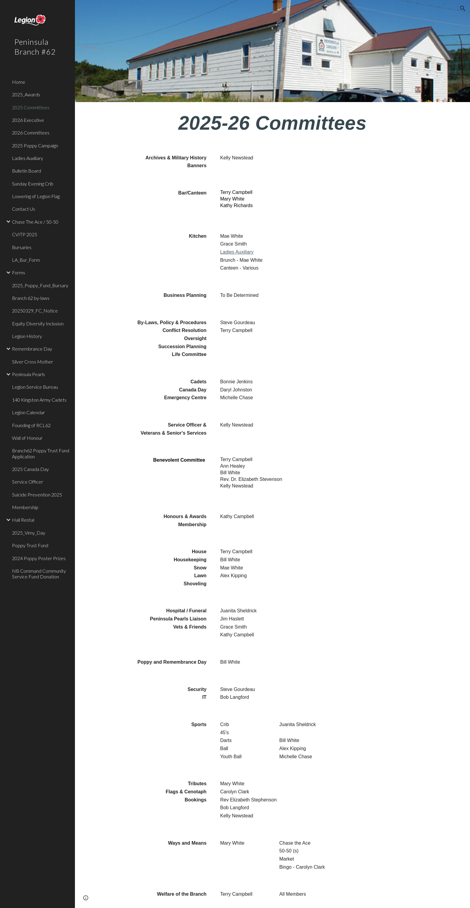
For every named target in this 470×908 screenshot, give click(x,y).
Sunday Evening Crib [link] (32, 183)
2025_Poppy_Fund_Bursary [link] (40, 285)
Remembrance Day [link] (32, 348)
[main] (272, 123)
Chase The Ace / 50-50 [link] (35, 222)
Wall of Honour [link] (27, 438)
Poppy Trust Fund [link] (30, 545)
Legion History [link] (27, 336)
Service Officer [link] (27, 481)
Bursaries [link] (21, 247)
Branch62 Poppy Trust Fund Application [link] (40, 453)
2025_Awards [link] (26, 94)
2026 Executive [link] (28, 120)
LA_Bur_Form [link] (26, 260)
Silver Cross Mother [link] (32, 361)
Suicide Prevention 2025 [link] (37, 494)
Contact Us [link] (23, 209)
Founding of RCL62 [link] (31, 425)
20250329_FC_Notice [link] (35, 310)
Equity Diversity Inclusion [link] (38, 323)
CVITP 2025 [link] (24, 234)
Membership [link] (25, 507)
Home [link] (18, 82)
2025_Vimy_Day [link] (28, 532)
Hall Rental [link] (23, 520)
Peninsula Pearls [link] (28, 374)
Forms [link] (18, 272)
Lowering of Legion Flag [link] (36, 196)
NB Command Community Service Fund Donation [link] (39, 573)
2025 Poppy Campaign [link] (35, 145)
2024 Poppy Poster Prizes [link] (39, 558)
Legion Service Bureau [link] (35, 387)
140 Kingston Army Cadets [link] (39, 400)
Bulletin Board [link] (26, 170)
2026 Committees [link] (30, 132)
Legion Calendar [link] (28, 412)
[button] (463, 8)
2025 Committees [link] (30, 107)
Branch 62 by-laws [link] (30, 298)
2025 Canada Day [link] (30, 469)
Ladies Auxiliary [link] (27, 158)
